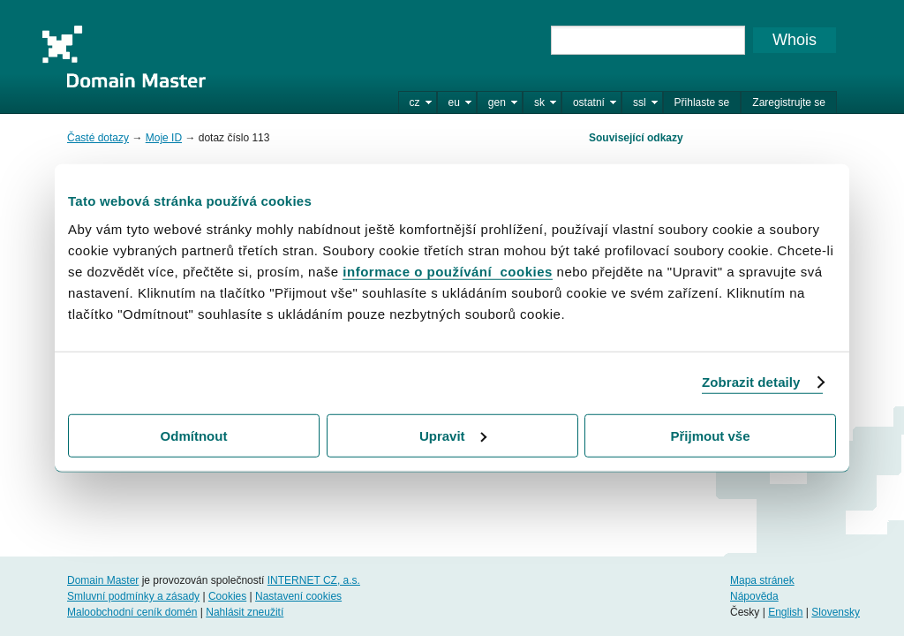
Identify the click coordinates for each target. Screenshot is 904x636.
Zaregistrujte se (788, 102)
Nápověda (754, 596)
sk (539, 102)
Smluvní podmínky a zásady (133, 596)
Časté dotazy (98, 138)
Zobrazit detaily (751, 382)
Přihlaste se (702, 102)
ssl (639, 102)
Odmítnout (194, 435)
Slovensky (835, 612)
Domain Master (123, 56)
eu (454, 102)
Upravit (452, 435)
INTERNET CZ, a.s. (313, 580)
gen (497, 102)
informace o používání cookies (448, 270)
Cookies (227, 596)
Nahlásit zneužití (244, 612)
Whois (794, 40)
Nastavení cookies (298, 596)
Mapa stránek (762, 580)
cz (415, 102)
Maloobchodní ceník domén (132, 612)
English (785, 612)
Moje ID (164, 138)
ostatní (589, 102)
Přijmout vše (710, 435)
